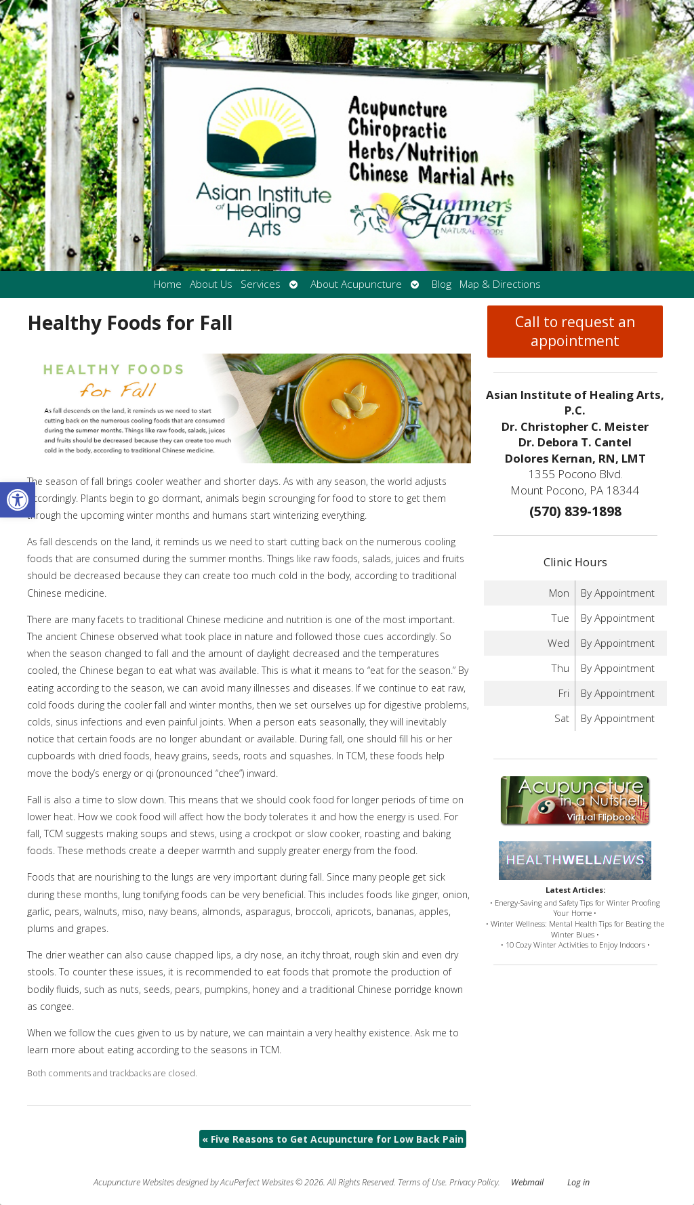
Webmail (527, 1182)
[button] (17, 499)
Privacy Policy (473, 1182)
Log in (578, 1182)
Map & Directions (500, 284)
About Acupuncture (356, 284)
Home (168, 284)
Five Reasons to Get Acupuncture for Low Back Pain (333, 1139)
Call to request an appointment (575, 331)
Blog (441, 284)
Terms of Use (421, 1182)
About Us (211, 284)
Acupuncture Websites (134, 1182)
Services (261, 284)
